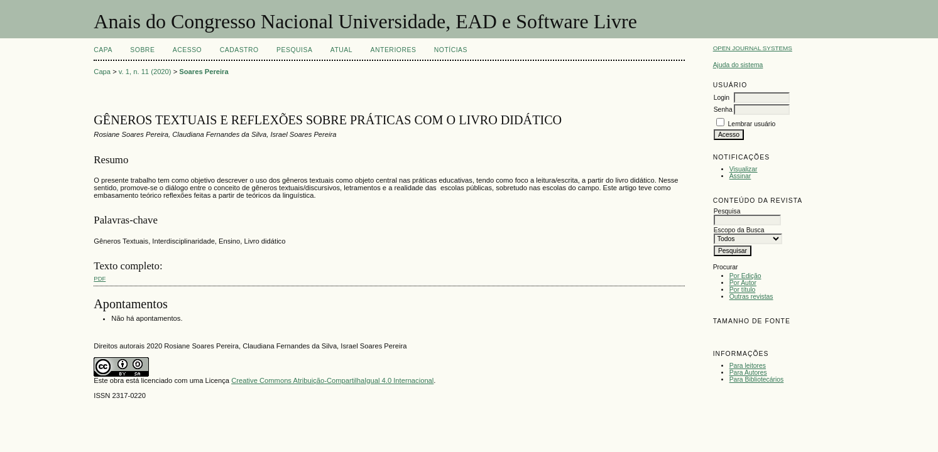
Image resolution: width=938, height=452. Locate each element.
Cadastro (239, 49)
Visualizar (743, 169)
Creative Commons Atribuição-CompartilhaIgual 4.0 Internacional (332, 380)
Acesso (187, 49)
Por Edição (745, 275)
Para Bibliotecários (756, 379)
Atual (341, 49)
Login (721, 97)
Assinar (740, 176)
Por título (742, 289)
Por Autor (742, 282)
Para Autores (748, 372)
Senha (723, 109)
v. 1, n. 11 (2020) (145, 71)
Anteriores (394, 49)
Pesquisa (294, 49)
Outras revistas (751, 296)
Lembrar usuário (752, 124)
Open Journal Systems (752, 48)
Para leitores (747, 365)
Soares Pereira (203, 71)
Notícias (450, 49)
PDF (100, 278)
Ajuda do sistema (738, 65)
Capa (103, 49)
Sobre (142, 49)
